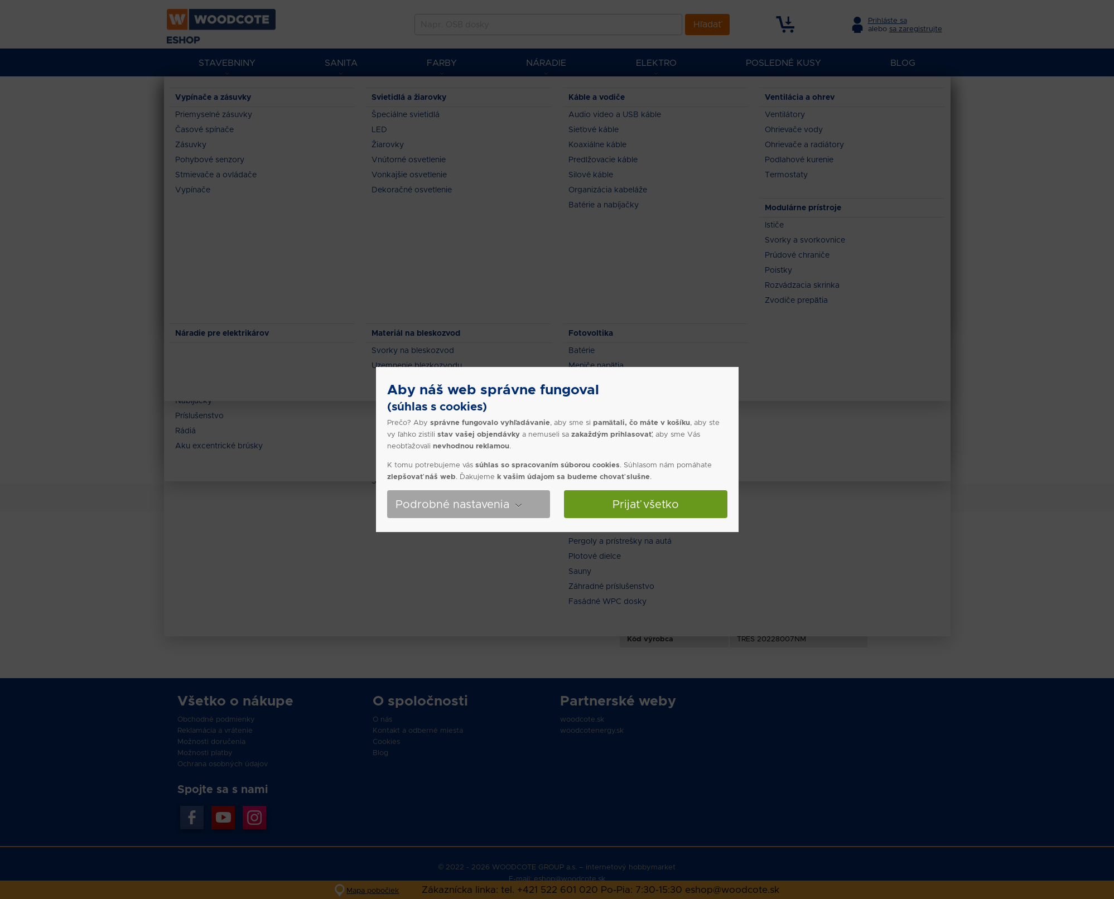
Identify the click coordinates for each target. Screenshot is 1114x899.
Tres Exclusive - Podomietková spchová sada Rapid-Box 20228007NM (545, 94)
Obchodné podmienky (216, 719)
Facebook (192, 817)
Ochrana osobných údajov (222, 764)
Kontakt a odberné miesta (418, 730)
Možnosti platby (205, 753)
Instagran (254, 817)
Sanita (269, 94)
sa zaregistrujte (915, 29)
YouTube (223, 817)
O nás (382, 719)
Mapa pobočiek (372, 890)
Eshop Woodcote (217, 94)
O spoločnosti (420, 700)
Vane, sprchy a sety (324, 94)
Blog (380, 753)
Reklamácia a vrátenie (215, 730)
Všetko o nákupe (235, 700)
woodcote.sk (582, 719)
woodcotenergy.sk (592, 730)
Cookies (386, 741)
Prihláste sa (887, 20)
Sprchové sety (393, 94)
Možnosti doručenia (211, 741)
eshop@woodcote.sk (569, 879)
